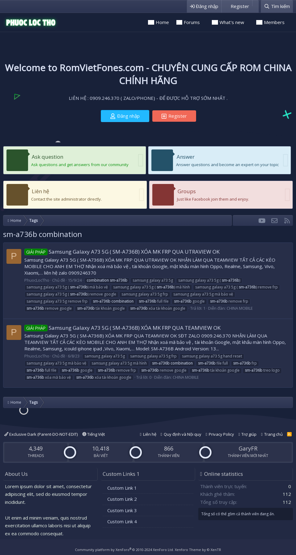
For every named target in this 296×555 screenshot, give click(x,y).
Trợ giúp (249, 434)
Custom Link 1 (122, 488)
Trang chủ (273, 434)
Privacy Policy (221, 434)
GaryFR (248, 448)
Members (274, 22)
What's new (232, 22)
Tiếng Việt (93, 434)
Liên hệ (40, 191)
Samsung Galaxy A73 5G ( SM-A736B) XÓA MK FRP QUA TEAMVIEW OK (122, 327)
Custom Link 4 (122, 521)
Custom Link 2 (122, 499)
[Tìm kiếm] (277, 6)
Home (162, 22)
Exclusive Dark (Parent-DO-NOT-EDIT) (41, 434)
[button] (204, 22)
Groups (187, 191)
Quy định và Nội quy (182, 434)
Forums (192, 22)
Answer (186, 156)
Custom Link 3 (122, 510)
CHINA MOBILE (240, 308)
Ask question (47, 156)
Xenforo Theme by (198, 549)
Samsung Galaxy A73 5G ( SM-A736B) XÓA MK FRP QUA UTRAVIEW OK (122, 251)
